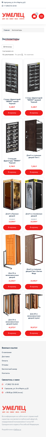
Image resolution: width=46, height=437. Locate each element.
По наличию (28, 54)
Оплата (5, 360)
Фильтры (7, 47)
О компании (6, 352)
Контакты (6, 373)
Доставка (6, 356)
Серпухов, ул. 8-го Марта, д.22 (14, 2)
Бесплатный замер (9, 369)
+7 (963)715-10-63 (10, 6)
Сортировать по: (8, 51)
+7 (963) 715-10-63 (12, 384)
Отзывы (5, 365)
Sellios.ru (17, 429)
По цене (19, 54)
